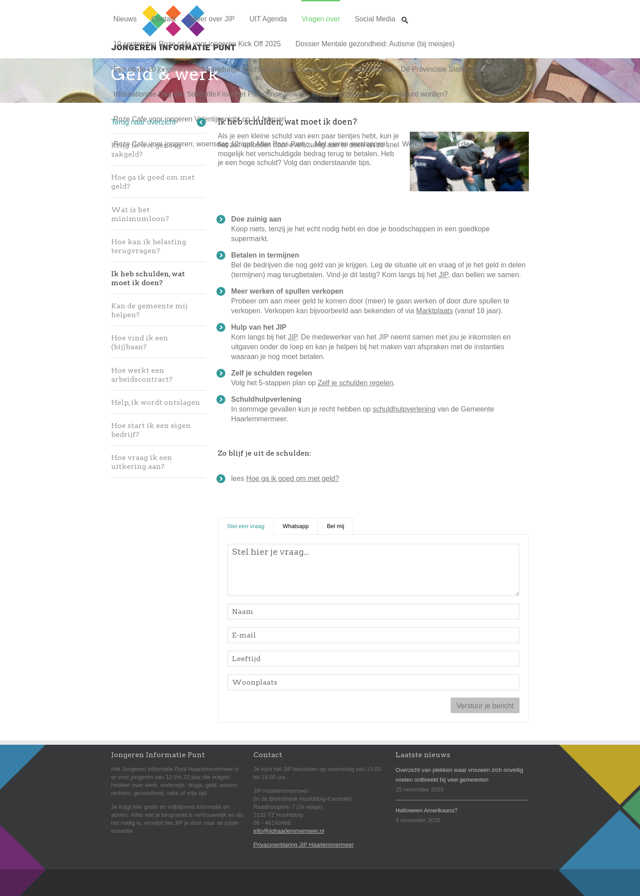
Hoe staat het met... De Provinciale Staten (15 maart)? (422, 69)
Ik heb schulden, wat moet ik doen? (148, 278)
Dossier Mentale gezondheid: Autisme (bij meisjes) (375, 44)
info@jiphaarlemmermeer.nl (288, 830)
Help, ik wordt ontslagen (155, 402)
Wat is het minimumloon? (140, 214)
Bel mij (335, 526)
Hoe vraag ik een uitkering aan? (141, 462)
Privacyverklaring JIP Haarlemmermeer (303, 844)
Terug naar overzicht (143, 122)
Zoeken (404, 12)
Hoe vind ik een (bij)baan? (139, 342)
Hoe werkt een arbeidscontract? (141, 374)
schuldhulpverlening (403, 409)
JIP (443, 274)
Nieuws (124, 19)
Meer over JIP (213, 19)
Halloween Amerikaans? (426, 810)
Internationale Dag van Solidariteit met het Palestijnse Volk (205, 94)
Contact (163, 19)
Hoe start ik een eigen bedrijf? (151, 430)
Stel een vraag (250, 525)
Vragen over (320, 19)
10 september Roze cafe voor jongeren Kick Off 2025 (197, 44)
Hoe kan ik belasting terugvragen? (148, 246)
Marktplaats (434, 311)
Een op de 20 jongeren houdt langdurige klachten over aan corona (217, 69)
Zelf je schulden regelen (355, 383)
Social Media (375, 19)
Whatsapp (296, 526)
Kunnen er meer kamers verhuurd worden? (380, 94)
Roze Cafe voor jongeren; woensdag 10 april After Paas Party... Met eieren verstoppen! (250, 144)
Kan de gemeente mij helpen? (149, 310)
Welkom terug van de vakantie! (451, 144)
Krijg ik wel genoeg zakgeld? (146, 149)
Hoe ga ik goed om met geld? (153, 181)
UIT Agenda (268, 19)
